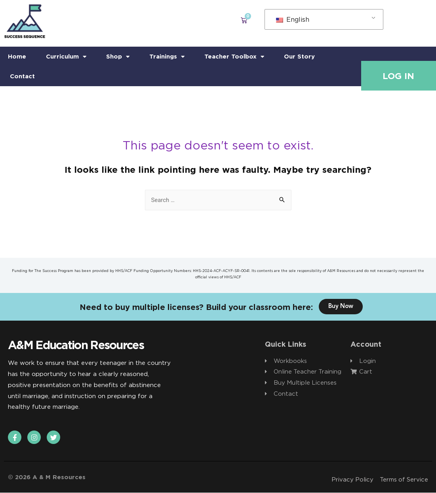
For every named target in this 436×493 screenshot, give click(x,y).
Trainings (167, 57)
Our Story (299, 56)
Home (17, 56)
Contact (22, 76)
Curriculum (66, 57)
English (292, 19)
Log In (398, 76)
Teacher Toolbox (234, 57)
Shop (117, 57)
